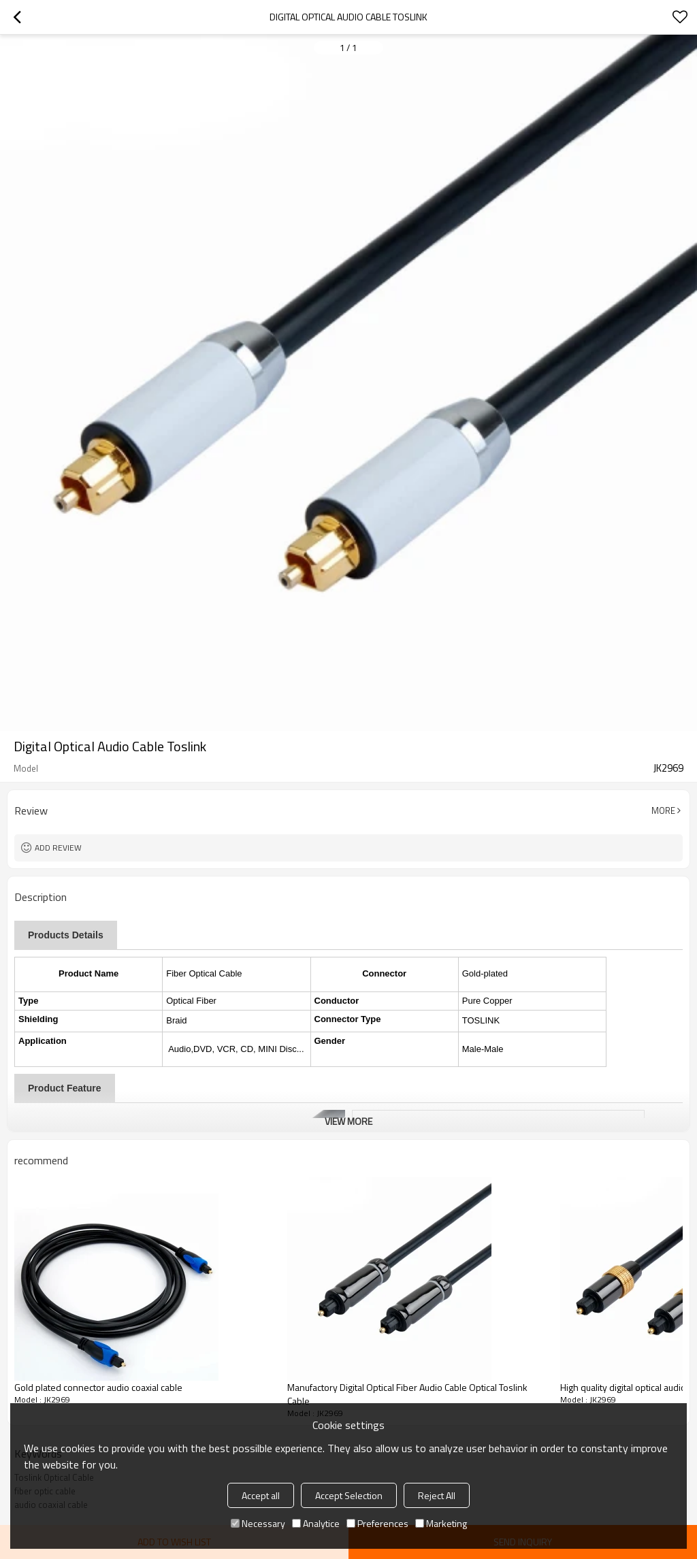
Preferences (377, 1523)
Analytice (316, 1523)
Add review (58, 847)
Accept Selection (349, 1495)
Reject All (436, 1495)
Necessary (258, 1523)
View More (348, 1121)
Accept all (261, 1495)
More (663, 810)
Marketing (441, 1523)
